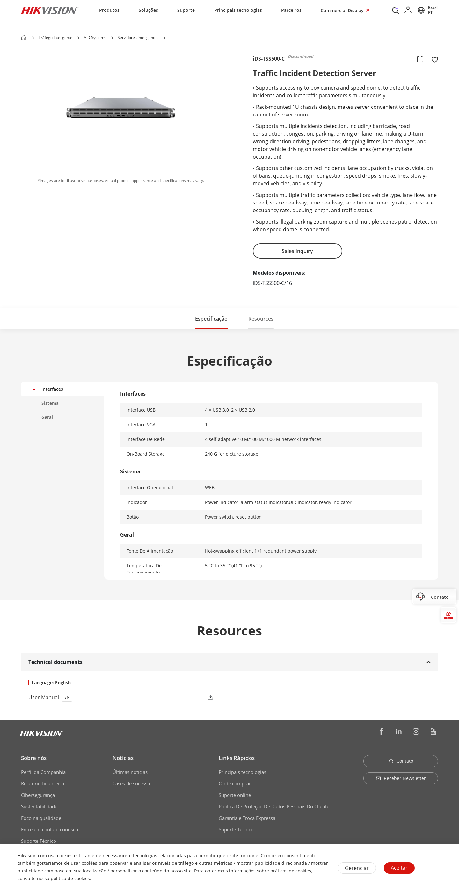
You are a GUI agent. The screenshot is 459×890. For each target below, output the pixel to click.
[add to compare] (420, 59)
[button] (78, 38)
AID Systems (95, 37)
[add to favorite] (432, 59)
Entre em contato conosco (49, 829)
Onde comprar (235, 783)
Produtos (109, 10)
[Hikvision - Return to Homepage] (50, 10)
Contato (401, 761)
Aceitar (399, 867)
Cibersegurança (38, 795)
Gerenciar (357, 867)
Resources (260, 318)
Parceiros (291, 10)
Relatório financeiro (42, 783)
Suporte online (235, 795)
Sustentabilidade (39, 806)
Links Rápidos (237, 757)
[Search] (395, 9)
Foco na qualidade (41, 818)
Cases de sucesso (131, 783)
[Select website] (426, 10)
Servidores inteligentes (138, 37)
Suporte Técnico (38, 841)
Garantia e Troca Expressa (247, 818)
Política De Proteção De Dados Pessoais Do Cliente (274, 806)
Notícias (123, 757)
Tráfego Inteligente (55, 37)
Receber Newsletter (401, 778)
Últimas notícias (130, 772)
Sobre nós (34, 757)
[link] (110, 697)
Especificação (211, 318)
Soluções (148, 10)
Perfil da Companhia (43, 772)
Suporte (186, 10)
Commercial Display (343, 10)
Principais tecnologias (238, 10)
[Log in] (408, 10)
